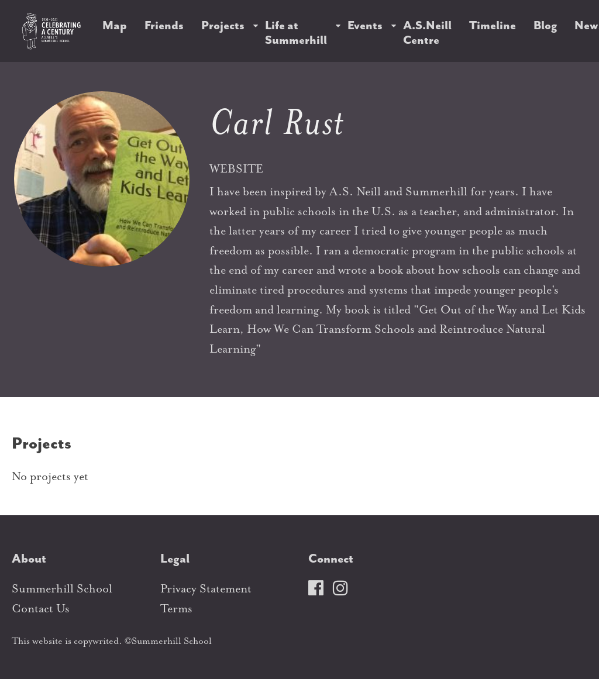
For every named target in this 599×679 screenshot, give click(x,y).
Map (114, 25)
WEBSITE (236, 168)
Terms (176, 608)
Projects (223, 25)
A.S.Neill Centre (427, 32)
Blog (545, 25)
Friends (164, 25)
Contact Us (41, 608)
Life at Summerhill (296, 32)
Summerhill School (62, 588)
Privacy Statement (206, 588)
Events (365, 25)
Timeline (492, 25)
